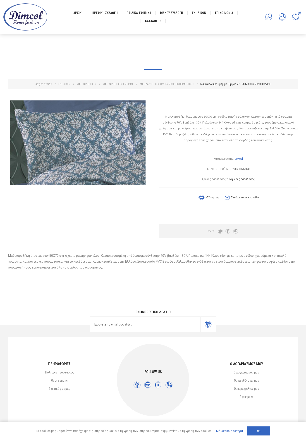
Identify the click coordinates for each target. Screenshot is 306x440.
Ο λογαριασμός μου (246, 372)
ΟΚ (258, 431)
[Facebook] (137, 385)
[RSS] (169, 385)
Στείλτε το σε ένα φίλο (245, 197)
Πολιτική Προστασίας (59, 372)
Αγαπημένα (246, 397)
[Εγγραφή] (145, 324)
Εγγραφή (208, 324)
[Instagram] (148, 385)
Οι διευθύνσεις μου (246, 380)
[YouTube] (158, 385)
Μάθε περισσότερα (229, 431)
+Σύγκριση (212, 197)
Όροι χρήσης (59, 380)
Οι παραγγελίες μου (246, 388)
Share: (211, 231)
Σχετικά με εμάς (59, 388)
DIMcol (239, 158)
